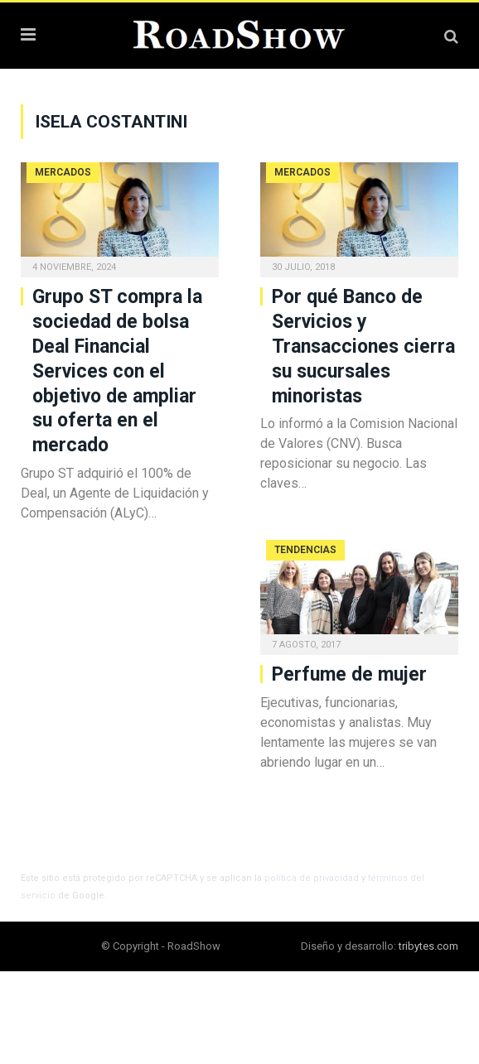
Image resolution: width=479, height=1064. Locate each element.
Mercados (63, 172)
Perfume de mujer (349, 674)
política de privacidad (311, 878)
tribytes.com (428, 946)
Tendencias (305, 550)
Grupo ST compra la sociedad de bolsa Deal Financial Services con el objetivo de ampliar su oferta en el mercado (117, 371)
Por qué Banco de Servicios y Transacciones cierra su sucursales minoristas (363, 346)
